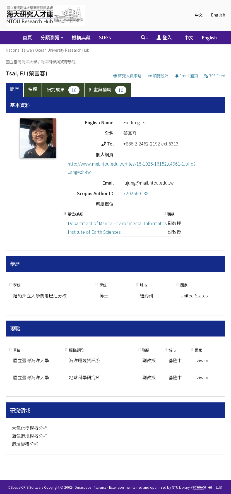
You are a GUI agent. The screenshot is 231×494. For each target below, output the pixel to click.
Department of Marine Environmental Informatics (117, 223)
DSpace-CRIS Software (25, 487)
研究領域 (20, 410)
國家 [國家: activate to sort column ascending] (183, 285)
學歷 (15, 263)
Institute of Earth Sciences (94, 231)
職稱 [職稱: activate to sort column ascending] (171, 214)
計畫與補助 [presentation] (107, 90)
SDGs (105, 37)
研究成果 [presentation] (63, 90)
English (218, 15)
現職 (15, 328)
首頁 (27, 37)
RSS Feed (214, 75)
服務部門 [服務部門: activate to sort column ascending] (76, 350)
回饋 (219, 487)
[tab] (15, 90)
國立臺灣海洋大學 (21, 62)
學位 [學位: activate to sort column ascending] (103, 285)
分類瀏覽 (51, 37)
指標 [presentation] (32, 89)
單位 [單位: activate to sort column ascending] (16, 350)
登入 (164, 37)
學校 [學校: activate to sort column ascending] (16, 285)
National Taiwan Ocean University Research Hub (47, 50)
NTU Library (181, 487)
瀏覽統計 (158, 75)
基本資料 (20, 104)
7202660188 (135, 193)
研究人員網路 (127, 75)
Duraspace (83, 487)
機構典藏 (81, 37)
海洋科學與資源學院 (58, 62)
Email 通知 (186, 75)
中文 (199, 15)
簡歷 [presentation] (14, 88)
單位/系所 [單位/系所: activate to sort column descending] (75, 214)
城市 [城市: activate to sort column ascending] (143, 285)
